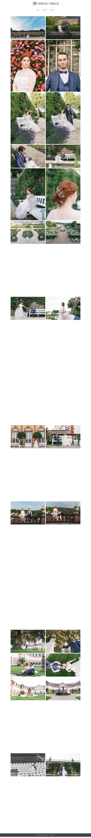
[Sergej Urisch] (45, 2)
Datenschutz (52, 835)
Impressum (47, 835)
